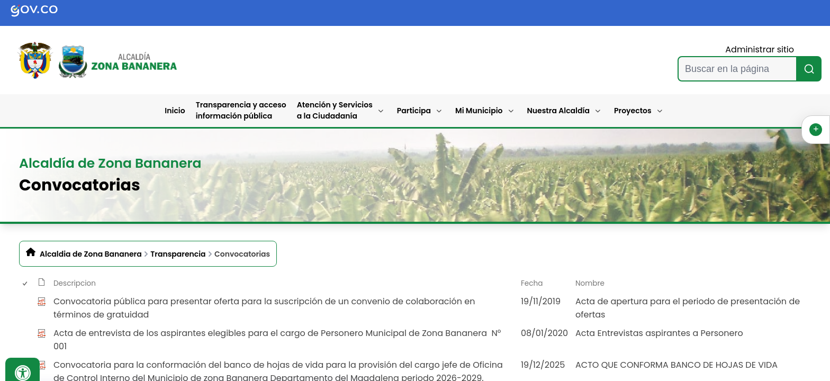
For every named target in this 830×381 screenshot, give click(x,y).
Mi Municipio (478, 110)
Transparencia (177, 254)
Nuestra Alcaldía (558, 110)
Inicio (175, 110)
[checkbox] (24, 308)
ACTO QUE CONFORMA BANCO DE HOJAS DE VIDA (676, 365)
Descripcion (74, 283)
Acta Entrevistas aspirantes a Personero (659, 333)
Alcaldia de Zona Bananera (91, 254)
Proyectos (633, 110)
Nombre (590, 283)
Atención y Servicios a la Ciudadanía (335, 110)
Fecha (532, 283)
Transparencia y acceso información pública (241, 110)
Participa (414, 110)
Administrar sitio (759, 49)
